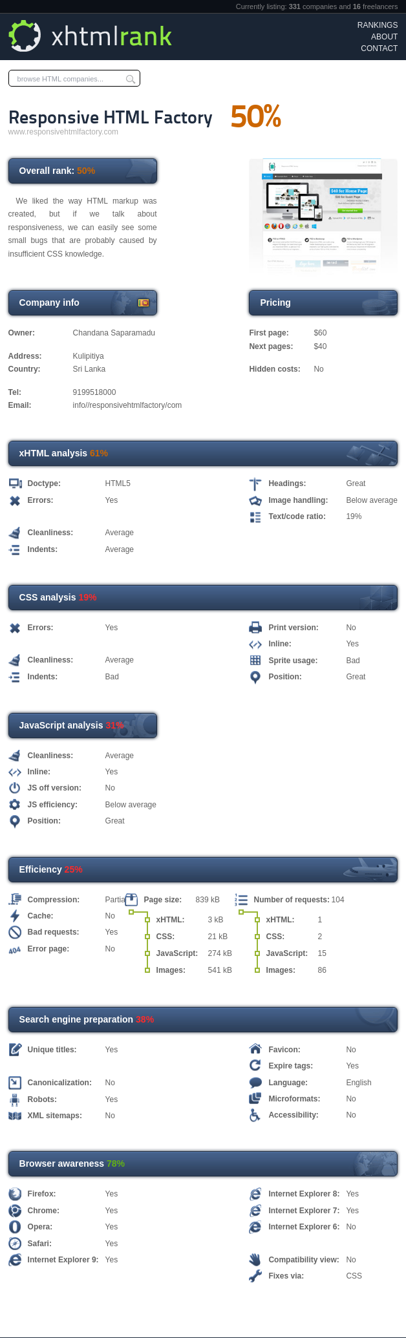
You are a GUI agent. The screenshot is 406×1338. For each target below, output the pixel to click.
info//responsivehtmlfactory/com (127, 405)
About (384, 36)
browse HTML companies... (60, 79)
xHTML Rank (92, 36)
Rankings (378, 25)
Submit (131, 78)
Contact (379, 48)
